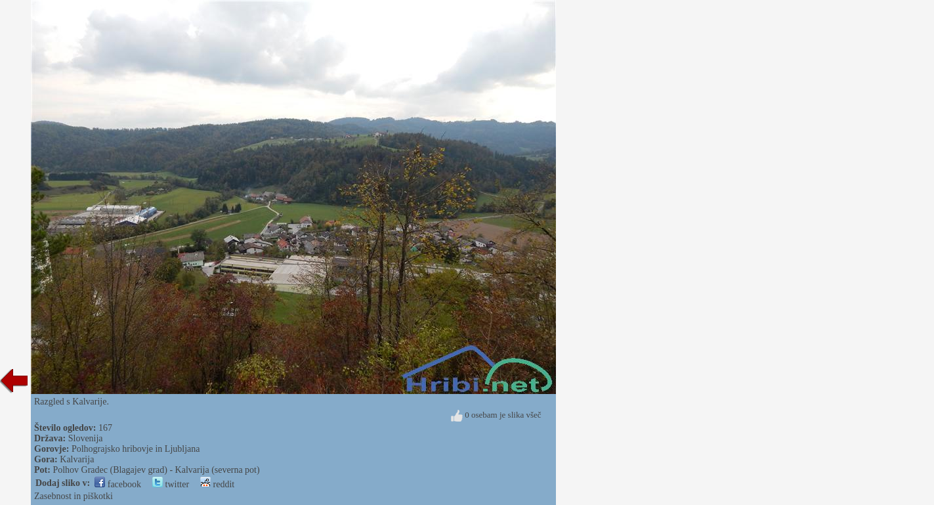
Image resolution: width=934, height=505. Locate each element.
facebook (118, 484)
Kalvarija (77, 459)
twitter (170, 484)
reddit (217, 484)
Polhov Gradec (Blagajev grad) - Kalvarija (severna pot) (156, 470)
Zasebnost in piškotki (73, 496)
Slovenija (85, 438)
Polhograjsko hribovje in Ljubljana (136, 449)
